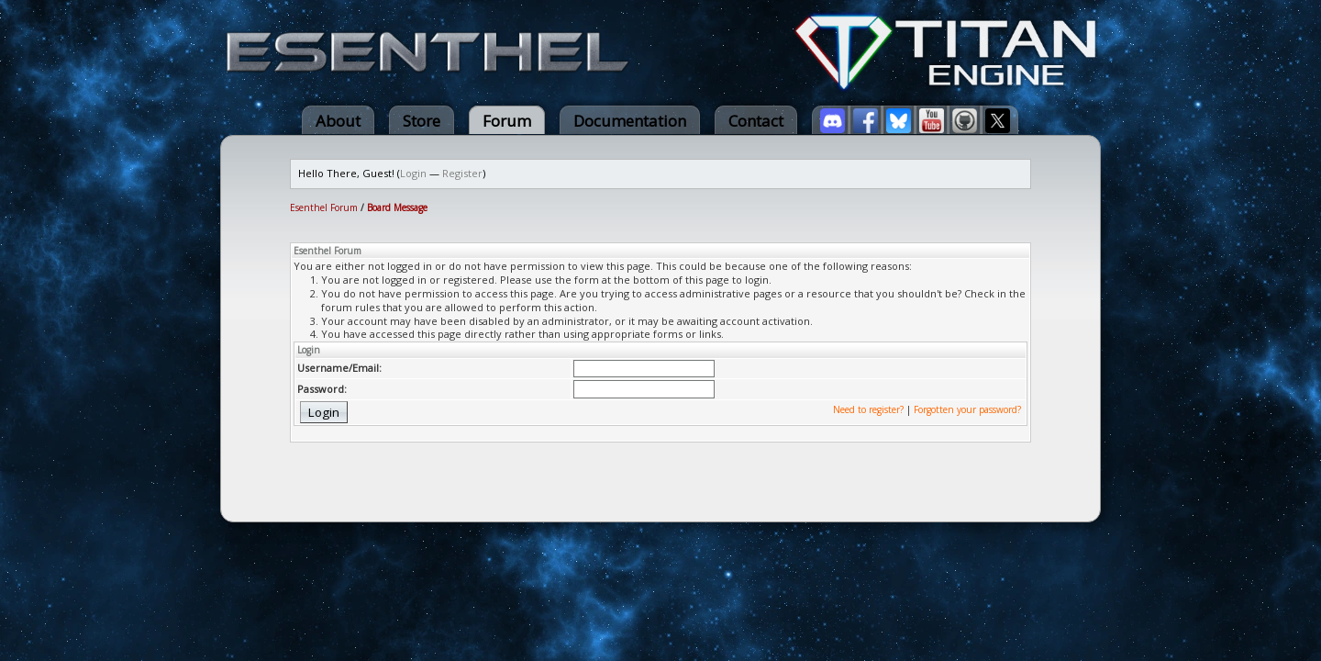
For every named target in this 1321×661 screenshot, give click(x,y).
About (338, 120)
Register (462, 173)
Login (413, 173)
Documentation (629, 120)
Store (421, 120)
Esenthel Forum (324, 207)
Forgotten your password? (967, 409)
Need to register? (868, 409)
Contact (755, 120)
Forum (507, 120)
